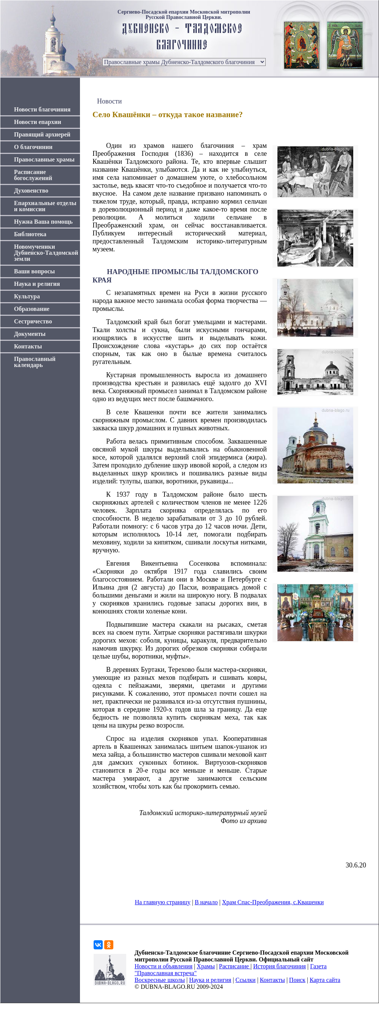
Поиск (297, 980)
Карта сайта (325, 980)
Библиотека (30, 234)
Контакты (28, 346)
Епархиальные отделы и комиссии (45, 206)
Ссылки (245, 980)
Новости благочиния (42, 109)
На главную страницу (163, 902)
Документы (29, 334)
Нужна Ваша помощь (43, 221)
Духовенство (31, 190)
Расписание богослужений (33, 175)
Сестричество (33, 321)
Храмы (206, 966)
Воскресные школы (160, 980)
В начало (206, 902)
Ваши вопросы (34, 271)
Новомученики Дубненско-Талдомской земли (46, 252)
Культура (27, 296)
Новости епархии (37, 122)
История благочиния (279, 966)
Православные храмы (44, 159)
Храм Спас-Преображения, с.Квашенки (273, 902)
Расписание (235, 966)
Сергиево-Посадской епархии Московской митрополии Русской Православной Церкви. (183, 14)
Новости (109, 101)
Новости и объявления (164, 966)
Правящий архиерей (42, 134)
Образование (31, 309)
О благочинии (33, 147)
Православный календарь (35, 362)
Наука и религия (37, 284)
